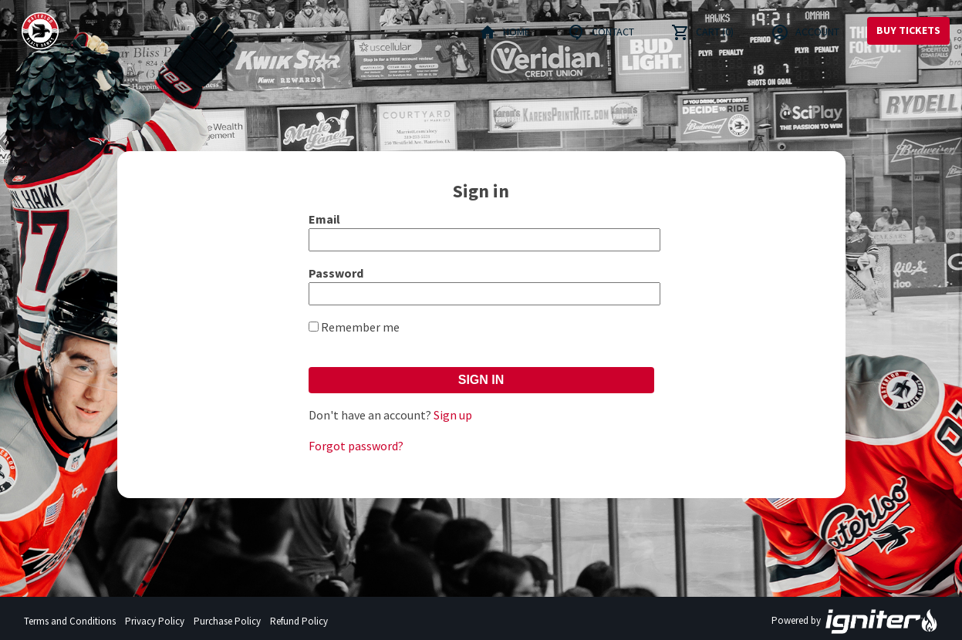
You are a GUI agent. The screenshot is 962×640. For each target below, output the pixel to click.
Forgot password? (356, 445)
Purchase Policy (227, 621)
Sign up (453, 415)
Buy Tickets (908, 30)
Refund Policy (299, 621)
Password (336, 273)
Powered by (854, 621)
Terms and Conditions (70, 621)
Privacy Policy (154, 621)
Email (324, 219)
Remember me (360, 327)
